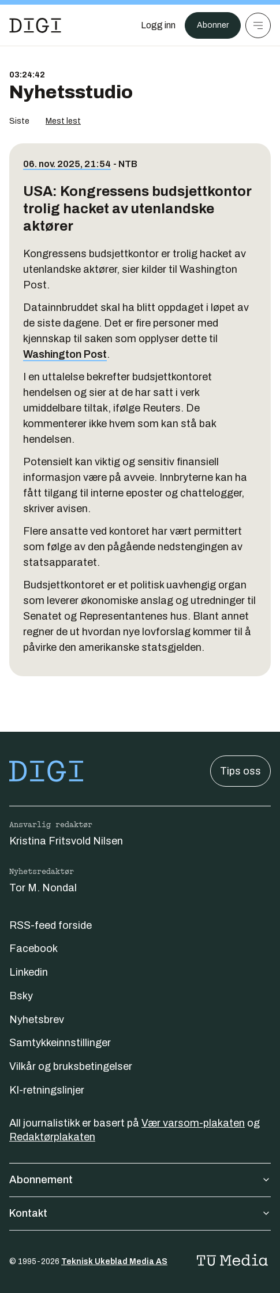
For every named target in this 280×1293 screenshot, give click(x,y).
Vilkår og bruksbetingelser (70, 1066)
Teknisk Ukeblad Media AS (114, 1261)
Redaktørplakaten (52, 1137)
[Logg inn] (158, 25)
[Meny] (258, 25)
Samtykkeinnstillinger (60, 1043)
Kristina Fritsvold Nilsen (66, 841)
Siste (19, 121)
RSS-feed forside (50, 925)
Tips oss (240, 771)
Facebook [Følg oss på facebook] (33, 948)
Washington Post (65, 354)
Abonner (213, 25)
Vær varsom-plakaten (193, 1123)
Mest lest (63, 121)
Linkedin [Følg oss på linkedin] (28, 972)
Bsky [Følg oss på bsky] (21, 996)
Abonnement (140, 1179)
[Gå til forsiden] (35, 25)
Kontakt (140, 1213)
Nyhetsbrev (36, 1019)
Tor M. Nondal (43, 888)
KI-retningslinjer (46, 1090)
